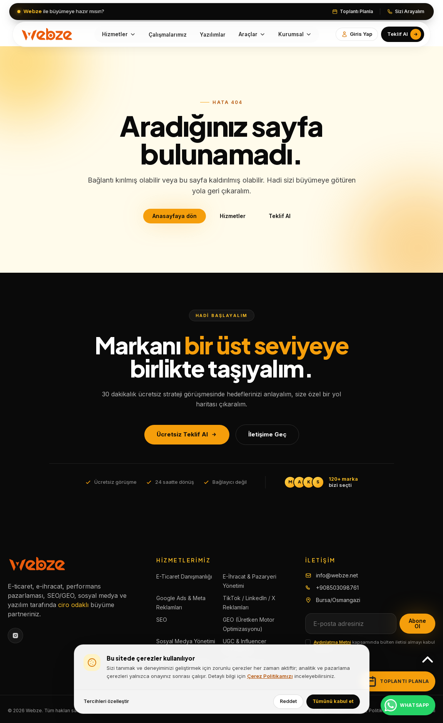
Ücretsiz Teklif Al (187, 434)
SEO (161, 619)
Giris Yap (356, 34)
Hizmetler (118, 34)
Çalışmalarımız (168, 35)
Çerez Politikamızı (270, 676)
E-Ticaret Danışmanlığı (184, 576)
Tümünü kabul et (333, 701)
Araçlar (252, 34)
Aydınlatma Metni (332, 642)
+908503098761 (337, 587)
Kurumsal (294, 34)
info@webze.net (337, 575)
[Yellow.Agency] (47, 34)
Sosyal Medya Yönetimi (185, 641)
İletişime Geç (267, 434)
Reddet (288, 701)
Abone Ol (417, 623)
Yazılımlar (213, 35)
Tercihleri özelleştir (106, 701)
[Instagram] (15, 635)
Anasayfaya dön (174, 216)
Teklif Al (280, 216)
